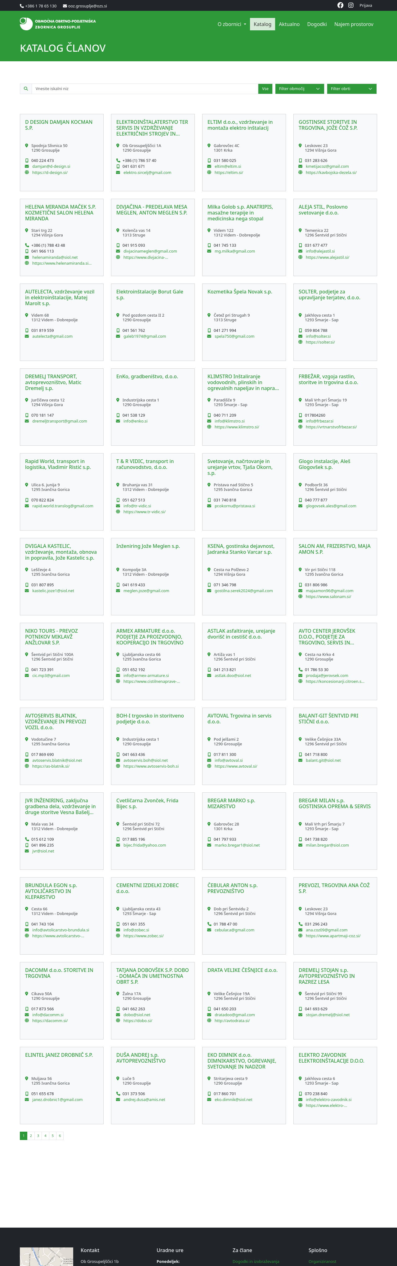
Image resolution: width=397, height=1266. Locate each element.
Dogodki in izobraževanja (256, 1261)
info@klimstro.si (229, 421)
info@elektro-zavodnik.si (328, 1099)
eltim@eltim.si (227, 166)
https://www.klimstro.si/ (237, 427)
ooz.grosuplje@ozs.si (87, 6)
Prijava (366, 5)
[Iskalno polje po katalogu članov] (145, 89)
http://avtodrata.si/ (232, 1020)
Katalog (262, 24)
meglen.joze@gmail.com (146, 590)
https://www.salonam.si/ (328, 596)
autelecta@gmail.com (52, 336)
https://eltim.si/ (229, 172)
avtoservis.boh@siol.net (145, 760)
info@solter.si (318, 336)
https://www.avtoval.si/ (236, 766)
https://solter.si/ (320, 342)
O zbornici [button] (230, 24)
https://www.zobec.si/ (143, 936)
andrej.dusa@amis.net (144, 1099)
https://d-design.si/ (50, 172)
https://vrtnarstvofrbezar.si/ (331, 427)
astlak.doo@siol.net (232, 675)
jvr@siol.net (42, 851)
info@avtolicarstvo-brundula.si (60, 930)
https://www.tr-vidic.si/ (144, 511)
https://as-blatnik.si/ (50, 766)
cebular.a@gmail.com (234, 930)
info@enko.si (135, 421)
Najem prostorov (353, 24)
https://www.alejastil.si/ (327, 257)
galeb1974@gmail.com (144, 336)
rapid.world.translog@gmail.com (62, 506)
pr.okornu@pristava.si (234, 506)
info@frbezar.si (319, 421)
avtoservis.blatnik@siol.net (56, 760)
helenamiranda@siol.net (54, 257)
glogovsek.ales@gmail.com (330, 506)
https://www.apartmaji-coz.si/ (333, 936)
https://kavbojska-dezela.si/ (331, 172)
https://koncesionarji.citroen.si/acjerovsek (335, 681)
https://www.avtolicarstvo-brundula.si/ (56, 936)
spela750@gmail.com (234, 336)
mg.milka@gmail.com (234, 251)
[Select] (299, 89)
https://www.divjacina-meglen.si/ (144, 257)
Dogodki (317, 24)
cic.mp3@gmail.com (50, 675)
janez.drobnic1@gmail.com (57, 1099)
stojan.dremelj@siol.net (327, 1014)
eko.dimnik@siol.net (233, 1099)
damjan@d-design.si (50, 166)
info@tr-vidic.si (137, 506)
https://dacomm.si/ (50, 1020)
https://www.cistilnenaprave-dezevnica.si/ (150, 681)
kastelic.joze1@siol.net (52, 590)
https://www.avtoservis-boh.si (151, 766)
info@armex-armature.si (146, 675)
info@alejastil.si (320, 251)
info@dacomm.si (47, 1014)
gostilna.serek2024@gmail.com (243, 590)
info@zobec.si (136, 930)
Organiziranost (322, 1261)
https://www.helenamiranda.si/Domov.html (61, 263)
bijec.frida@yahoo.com (144, 845)
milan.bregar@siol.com (327, 845)
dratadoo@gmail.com (234, 1014)
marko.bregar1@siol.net (237, 845)
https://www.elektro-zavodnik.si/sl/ (325, 1105)
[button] (61, 152)
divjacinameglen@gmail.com (150, 251)
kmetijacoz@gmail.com (327, 166)
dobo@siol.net (136, 1014)
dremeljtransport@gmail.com (59, 421)
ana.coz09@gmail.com (326, 930)
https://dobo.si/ (137, 1020)
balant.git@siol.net (323, 760)
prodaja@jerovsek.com (326, 675)
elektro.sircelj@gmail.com (147, 172)
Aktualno (289, 24)
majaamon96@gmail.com (329, 590)
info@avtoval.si (228, 760)
